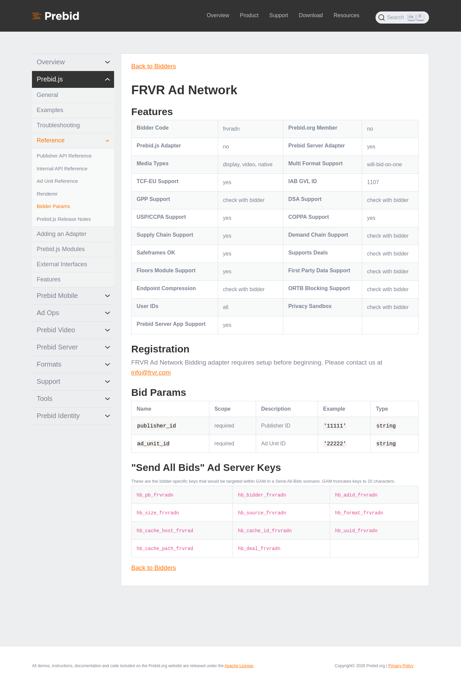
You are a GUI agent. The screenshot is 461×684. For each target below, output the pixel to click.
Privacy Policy (401, 665)
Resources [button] (346, 15)
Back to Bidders (153, 66)
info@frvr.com (151, 372)
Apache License (238, 665)
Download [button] (311, 15)
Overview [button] (218, 15)
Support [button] (278, 15)
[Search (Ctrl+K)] (402, 17)
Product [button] (249, 15)
